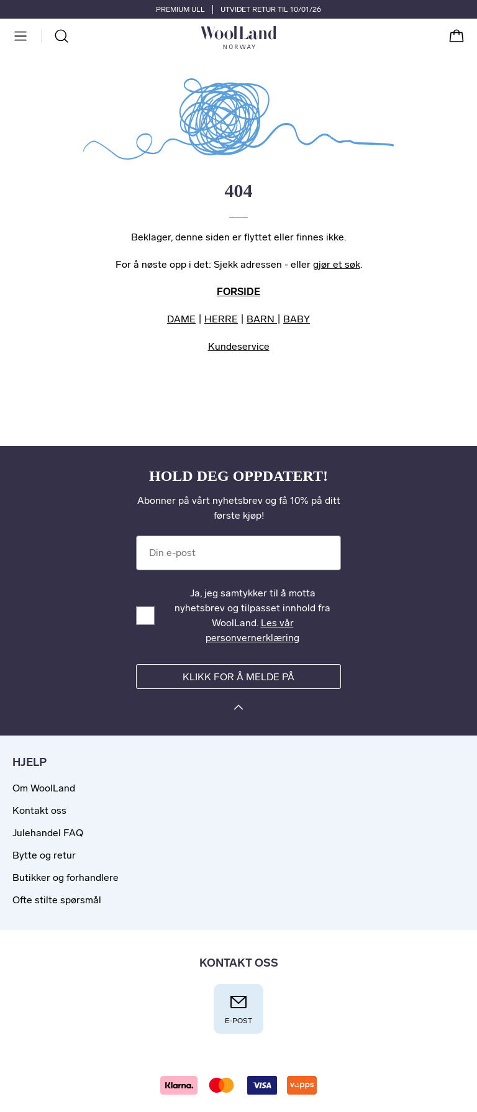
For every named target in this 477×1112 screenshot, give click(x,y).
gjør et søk (336, 264)
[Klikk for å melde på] (238, 709)
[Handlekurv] (456, 36)
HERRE (221, 319)
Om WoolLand (43, 788)
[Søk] (61, 36)
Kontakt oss (39, 810)
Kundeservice (239, 346)
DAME (181, 319)
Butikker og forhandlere (65, 877)
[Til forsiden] (276, 37)
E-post (238, 1008)
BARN (262, 319)
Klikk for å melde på (238, 677)
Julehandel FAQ (47, 833)
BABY (296, 319)
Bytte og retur (44, 855)
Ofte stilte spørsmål (56, 900)
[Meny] (20, 36)
